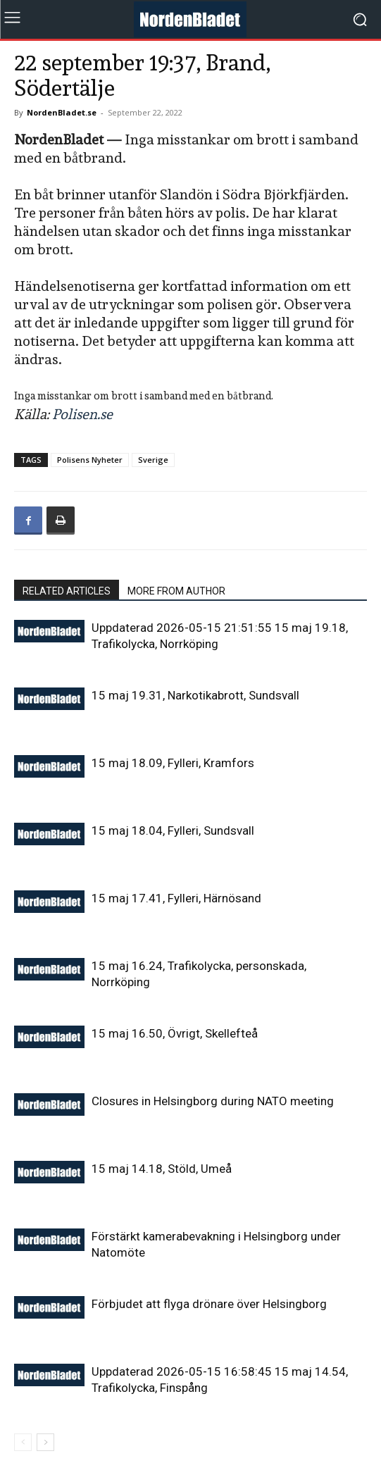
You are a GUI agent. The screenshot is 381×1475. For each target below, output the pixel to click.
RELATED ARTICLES (67, 591)
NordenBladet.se (61, 112)
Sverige (153, 459)
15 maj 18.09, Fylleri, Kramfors (173, 763)
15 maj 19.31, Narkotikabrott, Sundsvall (195, 695)
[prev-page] (23, 1442)
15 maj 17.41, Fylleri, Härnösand (176, 898)
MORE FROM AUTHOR (176, 591)
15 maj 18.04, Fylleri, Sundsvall (173, 830)
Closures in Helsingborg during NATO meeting (213, 1101)
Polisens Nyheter (90, 459)
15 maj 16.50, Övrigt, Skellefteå (175, 1033)
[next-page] (45, 1442)
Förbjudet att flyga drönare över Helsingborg (209, 1304)
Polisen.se (82, 414)
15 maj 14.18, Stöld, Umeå (162, 1169)
